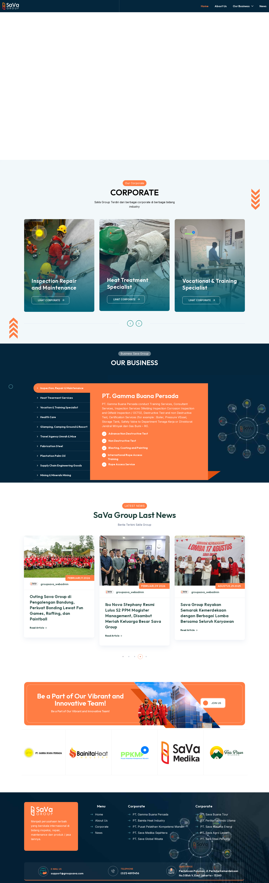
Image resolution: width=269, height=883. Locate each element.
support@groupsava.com (67, 873)
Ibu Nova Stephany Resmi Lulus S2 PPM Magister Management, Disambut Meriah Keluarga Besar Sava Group (133, 615)
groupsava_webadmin (54, 584)
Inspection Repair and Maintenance (54, 284)
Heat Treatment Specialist (128, 283)
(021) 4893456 (130, 873)
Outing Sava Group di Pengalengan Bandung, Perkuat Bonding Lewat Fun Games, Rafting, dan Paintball (56, 607)
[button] (130, 323)
